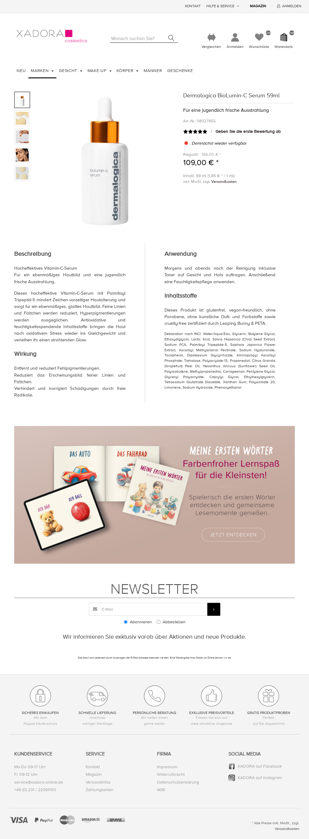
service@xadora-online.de (38, 782)
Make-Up (98, 70)
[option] (105, 160)
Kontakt (193, 6)
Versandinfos (98, 782)
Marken (40, 70)
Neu (21, 70)
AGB (161, 789)
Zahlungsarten (99, 789)
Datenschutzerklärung (178, 782)
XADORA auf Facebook (259, 766)
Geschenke (180, 70)
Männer (153, 70)
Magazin (258, 6)
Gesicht (69, 70)
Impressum (167, 766)
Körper (125, 70)
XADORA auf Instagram (259, 777)
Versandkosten (224, 181)
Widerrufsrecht (171, 774)
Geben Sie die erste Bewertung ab (248, 131)
